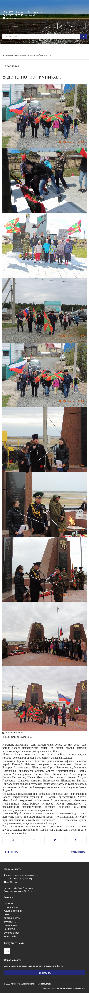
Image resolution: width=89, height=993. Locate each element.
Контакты (9, 929)
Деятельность (12, 918)
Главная (9, 55)
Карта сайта (10, 937)
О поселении (20, 55)
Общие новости (44, 55)
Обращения (10, 925)
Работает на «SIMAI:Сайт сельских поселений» (64, 989)
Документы (10, 922)
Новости (31, 55)
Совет (7, 915)
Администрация (13, 911)
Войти (72, 26)
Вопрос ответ (11, 933)
